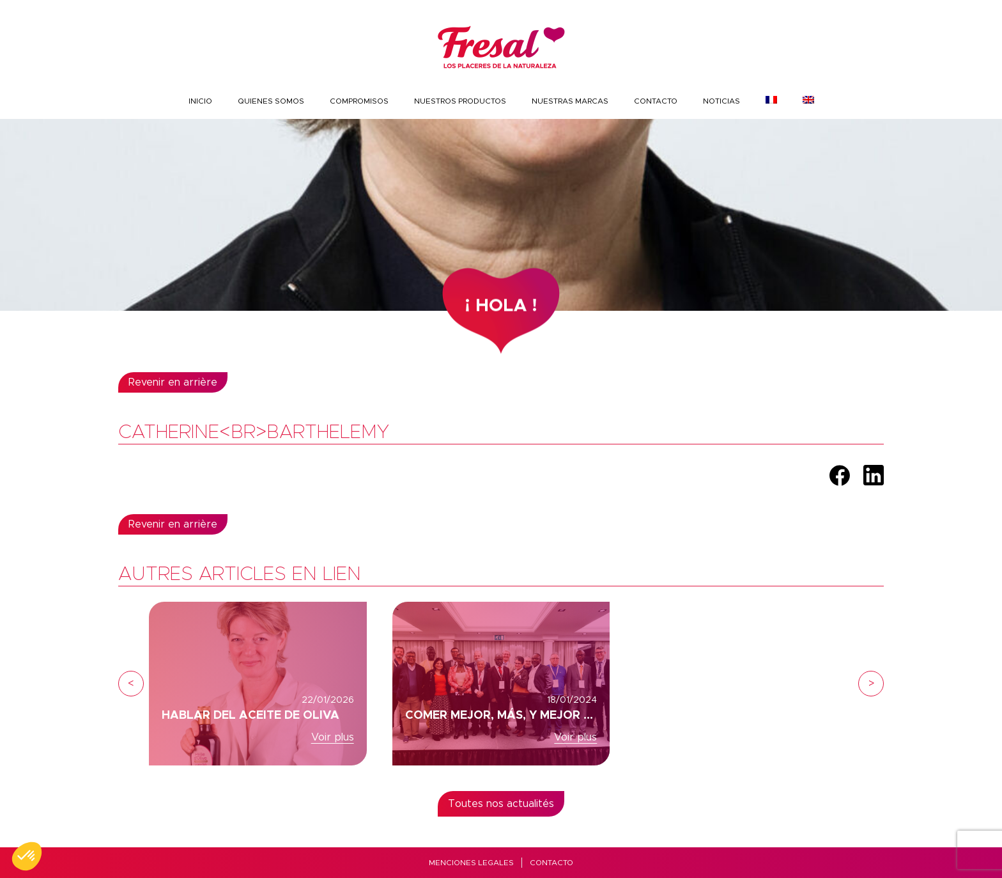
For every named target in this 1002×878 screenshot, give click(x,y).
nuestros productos (460, 101)
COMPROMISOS (359, 101)
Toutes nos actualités (501, 804)
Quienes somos (271, 101)
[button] (27, 856)
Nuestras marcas (570, 101)
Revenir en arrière (172, 382)
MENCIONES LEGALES (471, 862)
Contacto (655, 101)
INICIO (200, 101)
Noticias (721, 101)
